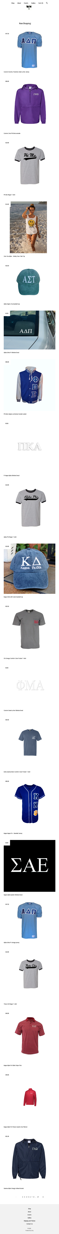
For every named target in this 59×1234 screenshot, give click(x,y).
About (19, 3)
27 (38, 1197)
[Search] (47, 3)
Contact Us (29, 1224)
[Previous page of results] (16, 1197)
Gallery (33, 3)
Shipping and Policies (29, 1221)
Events (26, 3)
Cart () (40, 3)
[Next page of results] (43, 1197)
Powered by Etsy (29, 1230)
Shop (12, 3)
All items (35, 23)
